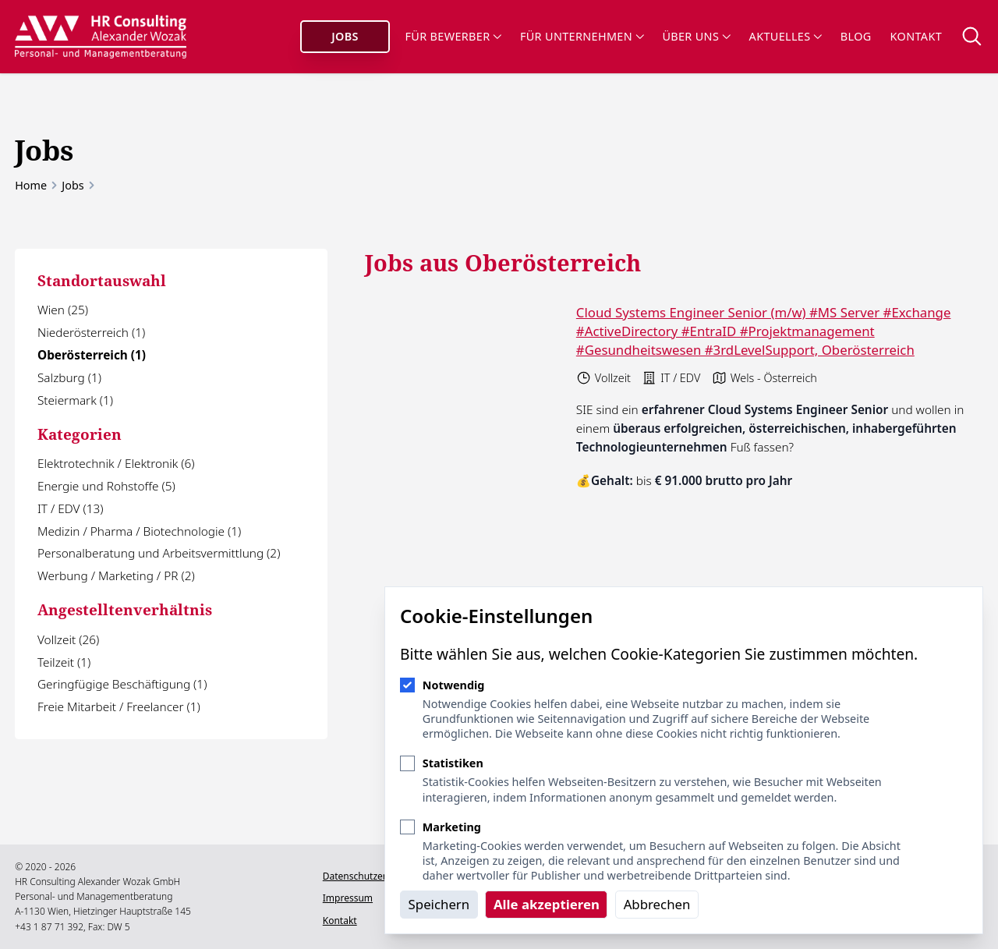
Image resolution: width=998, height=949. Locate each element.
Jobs (345, 36)
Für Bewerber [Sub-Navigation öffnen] (453, 36)
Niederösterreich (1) (91, 332)
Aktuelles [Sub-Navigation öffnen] (785, 36)
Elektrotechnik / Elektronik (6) (116, 463)
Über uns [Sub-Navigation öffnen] (696, 36)
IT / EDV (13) (70, 509)
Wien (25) (62, 310)
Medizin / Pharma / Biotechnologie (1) (139, 531)
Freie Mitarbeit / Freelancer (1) (118, 707)
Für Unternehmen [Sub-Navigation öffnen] (581, 36)
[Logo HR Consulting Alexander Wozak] (101, 37)
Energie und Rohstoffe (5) (106, 486)
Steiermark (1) (75, 400)
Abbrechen (657, 904)
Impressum (346, 898)
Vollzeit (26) (68, 640)
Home (31, 185)
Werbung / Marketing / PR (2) (116, 576)
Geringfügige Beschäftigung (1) (122, 684)
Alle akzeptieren (547, 904)
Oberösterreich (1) (91, 355)
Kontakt (916, 36)
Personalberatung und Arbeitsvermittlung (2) (158, 553)
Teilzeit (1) (63, 662)
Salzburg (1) (69, 378)
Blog (856, 36)
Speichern (439, 904)
